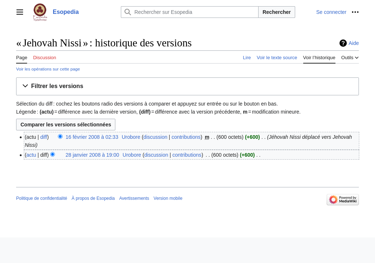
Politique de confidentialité (41, 198)
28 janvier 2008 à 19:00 (92, 155)
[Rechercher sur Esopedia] (190, 12)
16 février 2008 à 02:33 (92, 137)
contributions (185, 137)
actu (31, 155)
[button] (187, 86)
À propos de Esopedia (93, 198)
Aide (354, 43)
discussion (155, 137)
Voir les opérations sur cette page (48, 68)
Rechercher (277, 12)
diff (43, 137)
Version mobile (167, 198)
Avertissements (134, 198)
